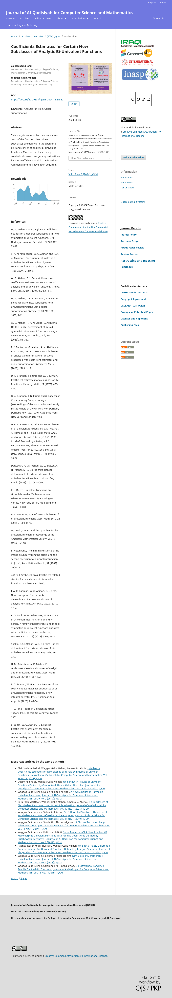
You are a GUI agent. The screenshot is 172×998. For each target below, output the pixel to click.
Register (152, 2)
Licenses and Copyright (134, 318)
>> (26, 878)
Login (163, 2)
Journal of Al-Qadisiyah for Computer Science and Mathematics (69, 12)
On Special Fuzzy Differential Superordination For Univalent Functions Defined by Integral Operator (64, 847)
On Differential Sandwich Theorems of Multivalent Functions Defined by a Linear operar (62, 813)
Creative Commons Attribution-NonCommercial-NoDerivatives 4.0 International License (88, 227)
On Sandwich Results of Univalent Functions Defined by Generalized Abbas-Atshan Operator (59, 783)
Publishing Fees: (130, 325)
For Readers (127, 177)
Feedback (127, 267)
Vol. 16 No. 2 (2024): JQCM (47, 36)
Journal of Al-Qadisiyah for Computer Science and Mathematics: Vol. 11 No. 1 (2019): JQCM (61, 817)
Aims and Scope (130, 241)
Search (97, 18)
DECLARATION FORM (133, 305)
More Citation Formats (82, 158)
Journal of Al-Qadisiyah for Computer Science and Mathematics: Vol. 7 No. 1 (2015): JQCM (58, 861)
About (60, 18)
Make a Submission (133, 157)
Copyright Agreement (133, 299)
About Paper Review (132, 247)
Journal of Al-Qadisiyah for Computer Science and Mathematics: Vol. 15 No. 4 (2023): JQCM (61, 786)
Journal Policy (129, 234)
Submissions (79, 18)
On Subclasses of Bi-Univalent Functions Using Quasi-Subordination (63, 803)
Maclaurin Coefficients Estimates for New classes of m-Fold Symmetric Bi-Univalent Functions (59, 772)
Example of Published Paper (137, 312)
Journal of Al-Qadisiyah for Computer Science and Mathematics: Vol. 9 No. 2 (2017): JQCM (58, 797)
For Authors (127, 182)
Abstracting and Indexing (22, 25)
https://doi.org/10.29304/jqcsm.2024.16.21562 (37, 99)
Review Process (129, 254)
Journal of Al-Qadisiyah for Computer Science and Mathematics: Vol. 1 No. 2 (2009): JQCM (60, 840)
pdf (75, 103)
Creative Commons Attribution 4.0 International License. (76, 955)
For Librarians (127, 187)
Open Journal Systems (133, 201)
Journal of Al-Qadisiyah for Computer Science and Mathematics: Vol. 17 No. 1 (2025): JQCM (62, 807)
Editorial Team (43, 18)
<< (12, 878)
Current (10, 18)
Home (14, 36)
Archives (25, 18)
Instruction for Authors (134, 292)
